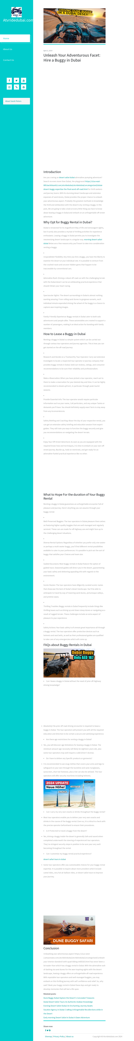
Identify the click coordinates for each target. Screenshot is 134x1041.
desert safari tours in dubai (54, 859)
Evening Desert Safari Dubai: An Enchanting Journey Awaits (68, 1006)
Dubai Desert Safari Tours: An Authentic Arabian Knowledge (68, 1002)
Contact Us (8, 60)
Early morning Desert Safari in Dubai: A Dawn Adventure (66, 1017)
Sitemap (48, 1036)
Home (6, 38)
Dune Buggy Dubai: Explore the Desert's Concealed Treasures (68, 998)
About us (69, 1036)
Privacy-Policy (59, 1036)
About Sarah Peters (13, 101)
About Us (7, 49)
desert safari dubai (67, 177)
